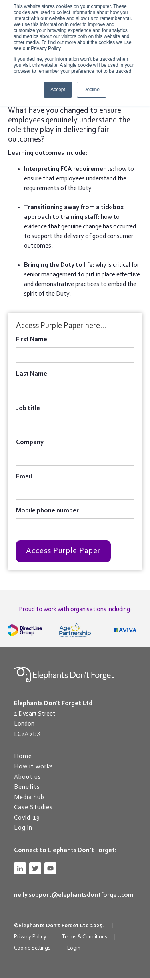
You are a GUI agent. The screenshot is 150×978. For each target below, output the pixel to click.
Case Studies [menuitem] (33, 807)
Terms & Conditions (84, 937)
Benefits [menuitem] (27, 787)
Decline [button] (92, 89)
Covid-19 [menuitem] (27, 818)
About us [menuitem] (27, 777)
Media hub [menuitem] (29, 797)
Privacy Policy (30, 937)
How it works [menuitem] (33, 767)
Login (73, 948)
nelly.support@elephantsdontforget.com (74, 895)
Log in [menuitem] (23, 828)
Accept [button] (57, 89)
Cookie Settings (32, 948)
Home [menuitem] (23, 756)
